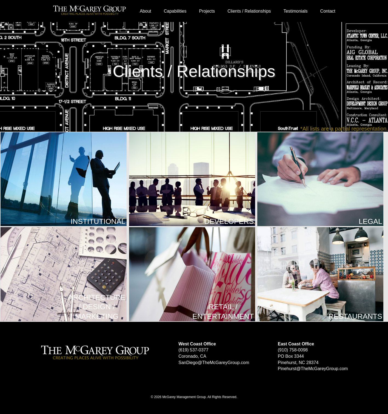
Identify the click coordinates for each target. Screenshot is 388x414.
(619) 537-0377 (193, 350)
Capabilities (175, 11)
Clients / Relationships (249, 11)
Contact (327, 11)
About (145, 11)
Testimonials (296, 11)
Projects (207, 11)
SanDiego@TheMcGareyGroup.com (213, 362)
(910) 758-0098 (293, 350)
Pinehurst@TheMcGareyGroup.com (313, 368)
